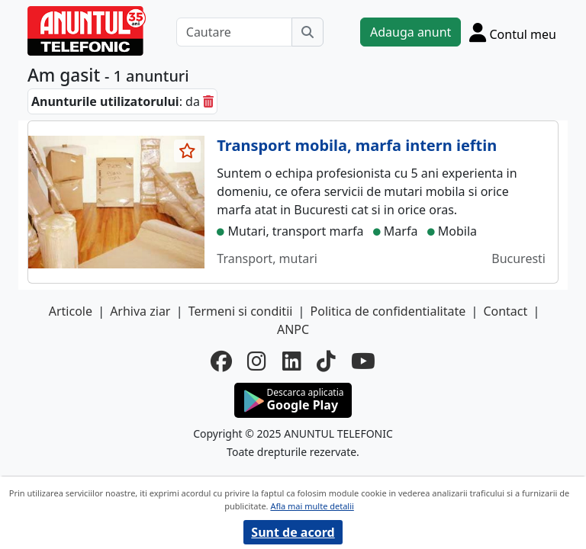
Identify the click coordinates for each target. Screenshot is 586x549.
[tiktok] (326, 361)
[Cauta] (307, 32)
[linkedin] (291, 361)
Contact (505, 311)
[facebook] (221, 361)
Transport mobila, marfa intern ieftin (357, 145)
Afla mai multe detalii (311, 506)
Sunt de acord (292, 532)
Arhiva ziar (140, 311)
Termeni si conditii (240, 311)
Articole (70, 311)
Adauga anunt (410, 32)
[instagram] (256, 361)
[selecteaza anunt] (187, 151)
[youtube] (363, 361)
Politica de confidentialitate (388, 311)
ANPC (293, 329)
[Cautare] (234, 32)
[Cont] (513, 32)
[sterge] (208, 101)
